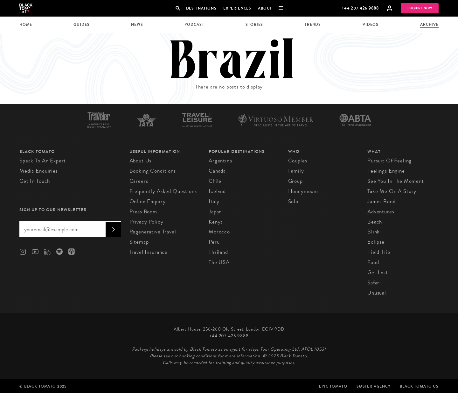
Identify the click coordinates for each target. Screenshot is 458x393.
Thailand (218, 252)
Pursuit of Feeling (389, 161)
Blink (373, 232)
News (137, 24)
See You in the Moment (395, 181)
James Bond (381, 201)
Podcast (194, 24)
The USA (219, 262)
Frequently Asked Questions (163, 191)
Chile (215, 181)
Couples (297, 161)
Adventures (380, 212)
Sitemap (139, 242)
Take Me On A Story (391, 191)
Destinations (201, 8)
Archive (429, 24)
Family (296, 171)
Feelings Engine (386, 171)
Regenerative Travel (152, 232)
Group (295, 181)
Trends (313, 24)
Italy (214, 201)
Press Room (143, 212)
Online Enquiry (147, 201)
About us (140, 161)
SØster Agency (374, 386)
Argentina (220, 161)
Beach (374, 222)
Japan (215, 212)
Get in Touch (34, 181)
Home (25, 24)
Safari (374, 283)
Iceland (217, 191)
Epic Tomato (333, 386)
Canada (217, 171)
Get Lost (377, 272)
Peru (214, 242)
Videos (370, 24)
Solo (293, 201)
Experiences (237, 8)
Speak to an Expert (42, 161)
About (265, 8)
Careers (138, 181)
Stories (254, 24)
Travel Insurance (148, 252)
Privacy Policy (146, 222)
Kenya (216, 222)
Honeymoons (303, 191)
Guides (81, 24)
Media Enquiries (38, 171)
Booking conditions (152, 171)
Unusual (376, 293)
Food (373, 262)
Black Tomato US (419, 386)
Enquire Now (419, 8)
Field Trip (378, 252)
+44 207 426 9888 (360, 8)
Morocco (219, 232)
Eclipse (376, 242)
